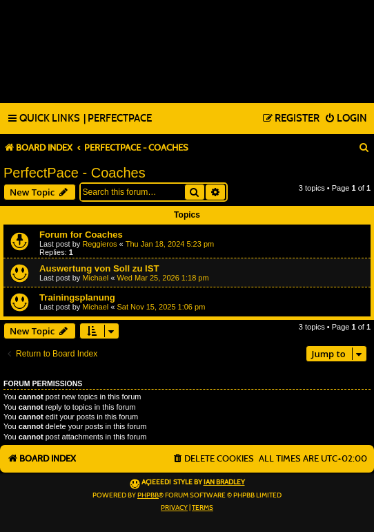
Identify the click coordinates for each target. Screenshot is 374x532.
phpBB (148, 495)
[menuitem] (117, 119)
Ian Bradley (224, 482)
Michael (95, 278)
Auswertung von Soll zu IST (99, 268)
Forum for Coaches (81, 234)
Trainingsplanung (77, 297)
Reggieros (99, 244)
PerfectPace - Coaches (74, 172)
